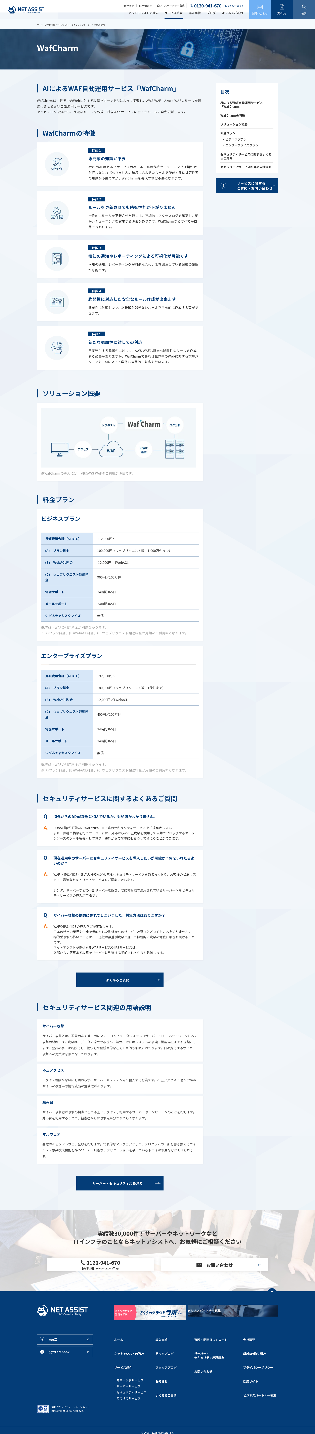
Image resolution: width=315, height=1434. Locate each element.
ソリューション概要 (234, 124)
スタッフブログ (166, 1375)
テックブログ (164, 1368)
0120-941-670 (207, 6)
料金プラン (227, 133)
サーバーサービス (129, 1390)
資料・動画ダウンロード (210, 1361)
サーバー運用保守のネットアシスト (54, 24)
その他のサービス (129, 1403)
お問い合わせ (203, 1379)
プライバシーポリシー (258, 1375)
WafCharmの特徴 (232, 115)
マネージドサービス (130, 1384)
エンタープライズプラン (241, 145)
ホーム (118, 1361)
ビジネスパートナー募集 (170, 5)
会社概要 (129, 5)
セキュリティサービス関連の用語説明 (245, 167)
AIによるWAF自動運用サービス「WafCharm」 (241, 104)
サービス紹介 (174, 13)
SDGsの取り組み (254, 1368)
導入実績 (195, 13)
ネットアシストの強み (144, 13)
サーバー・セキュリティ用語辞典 (209, 1370)
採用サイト (250, 1382)
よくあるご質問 (232, 13)
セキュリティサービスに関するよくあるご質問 (245, 156)
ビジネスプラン (235, 139)
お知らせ (161, 1382)
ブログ (211, 13)
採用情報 (144, 5)
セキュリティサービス (86, 24)
